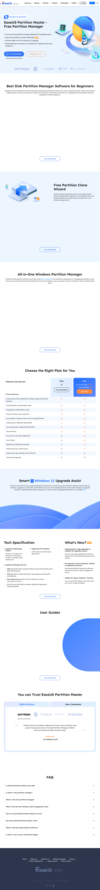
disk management (47, 279)
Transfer (54, 3)
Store (84, 3)
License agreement (36, 861)
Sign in (92, 3)
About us (34, 859)
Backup (36, 3)
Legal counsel (52, 861)
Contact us (45, 859)
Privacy (72, 859)
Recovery (28, 3)
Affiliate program (59, 859)
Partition (45, 3)
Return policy (66, 861)
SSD (84, 490)
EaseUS (10, 3)
